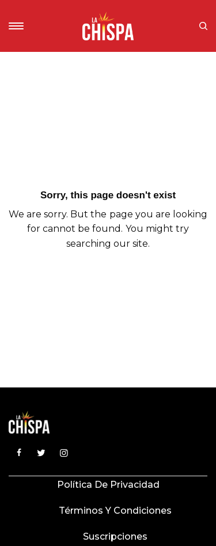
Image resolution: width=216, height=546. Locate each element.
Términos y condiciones (115, 510)
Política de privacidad (108, 484)
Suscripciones (115, 536)
